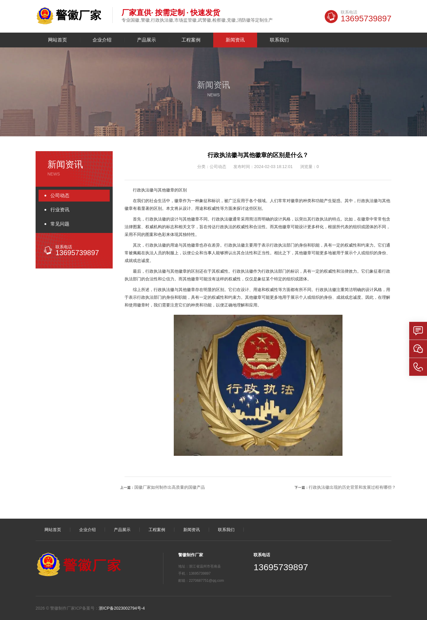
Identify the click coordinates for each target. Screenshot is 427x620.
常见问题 (59, 223)
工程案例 (190, 40)
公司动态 (59, 195)
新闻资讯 (235, 40)
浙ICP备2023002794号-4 (122, 608)
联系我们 (279, 40)
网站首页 (57, 40)
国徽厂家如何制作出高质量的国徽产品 (169, 487)
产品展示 (146, 40)
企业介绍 (102, 40)
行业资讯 (59, 209)
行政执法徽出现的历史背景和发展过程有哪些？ (352, 487)
